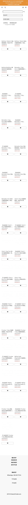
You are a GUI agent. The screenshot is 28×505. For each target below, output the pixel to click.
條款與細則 (14, 462)
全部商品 (5, 23)
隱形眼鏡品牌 (13, 23)
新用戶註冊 (14, 465)
